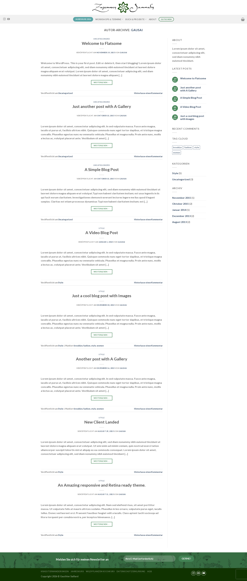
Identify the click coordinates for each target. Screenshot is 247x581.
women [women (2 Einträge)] (176, 152)
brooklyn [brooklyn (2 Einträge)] (177, 147)
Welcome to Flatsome (102, 43)
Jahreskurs (77, 571)
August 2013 (179, 221)
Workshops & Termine (109, 19)
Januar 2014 (179, 209)
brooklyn (78, 345)
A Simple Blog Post (102, 169)
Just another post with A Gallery (101, 106)
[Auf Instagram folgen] (4, 19)
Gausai (137, 30)
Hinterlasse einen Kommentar (148, 93)
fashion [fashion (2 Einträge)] (187, 147)
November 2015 (181, 197)
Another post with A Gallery (101, 358)
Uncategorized (101, 39)
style (93, 345)
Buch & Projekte (135, 19)
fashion (86, 345)
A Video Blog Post (101, 232)
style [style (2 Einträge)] (196, 147)
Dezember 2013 (181, 215)
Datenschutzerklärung (131, 571)
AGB (149, 571)
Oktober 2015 (180, 203)
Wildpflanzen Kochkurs (100, 571)
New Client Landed (101, 422)
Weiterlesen (102, 82)
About (152, 19)
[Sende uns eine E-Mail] (198, 573)
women (100, 345)
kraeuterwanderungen (55, 571)
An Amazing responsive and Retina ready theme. (101, 485)
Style (101, 228)
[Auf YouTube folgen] (8, 19)
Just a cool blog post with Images (101, 295)
